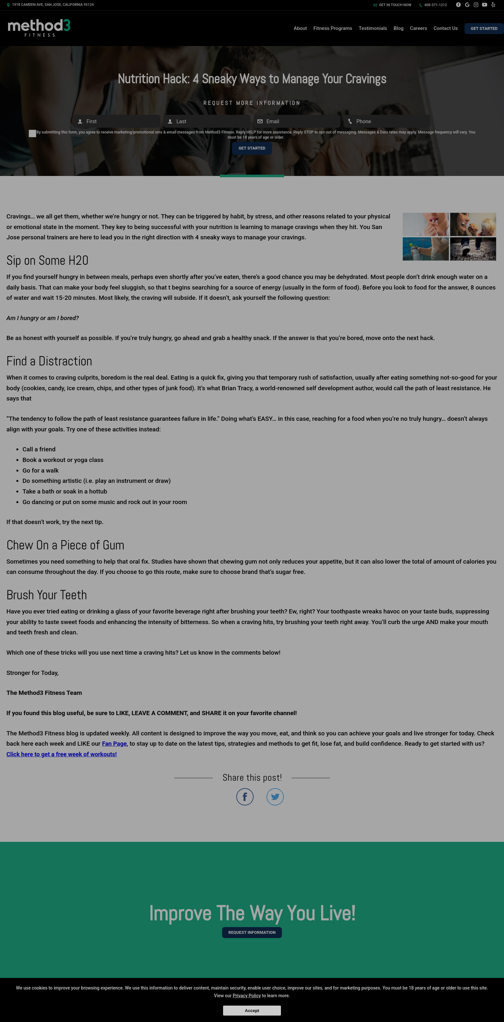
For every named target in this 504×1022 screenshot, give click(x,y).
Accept (252, 1010)
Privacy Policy (247, 995)
